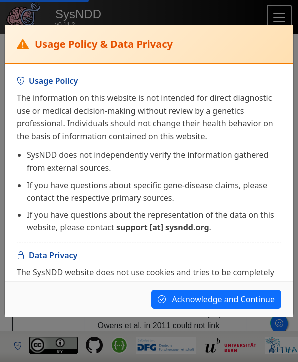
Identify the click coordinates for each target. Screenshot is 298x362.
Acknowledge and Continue (216, 299)
